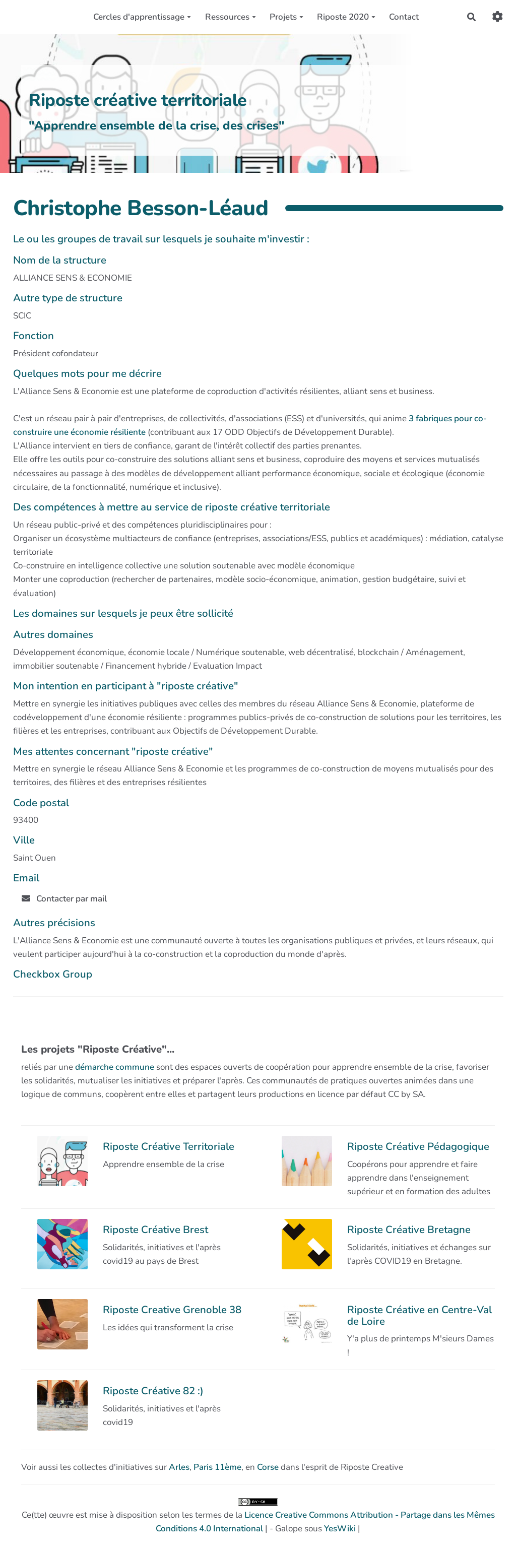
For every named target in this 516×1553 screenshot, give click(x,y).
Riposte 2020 (346, 17)
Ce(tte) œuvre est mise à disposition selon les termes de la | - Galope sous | (258, 1516)
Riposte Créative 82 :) (153, 1391)
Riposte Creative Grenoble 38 (172, 1310)
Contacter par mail (64, 898)
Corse (268, 1467)
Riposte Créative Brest (155, 1229)
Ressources (230, 17)
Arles (179, 1467)
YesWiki (340, 1528)
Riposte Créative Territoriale (168, 1146)
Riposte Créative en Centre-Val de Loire (419, 1315)
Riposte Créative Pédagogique (418, 1146)
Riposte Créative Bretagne (409, 1229)
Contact (404, 17)
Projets (286, 17)
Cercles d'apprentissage (142, 17)
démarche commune (114, 1067)
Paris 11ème (217, 1467)
